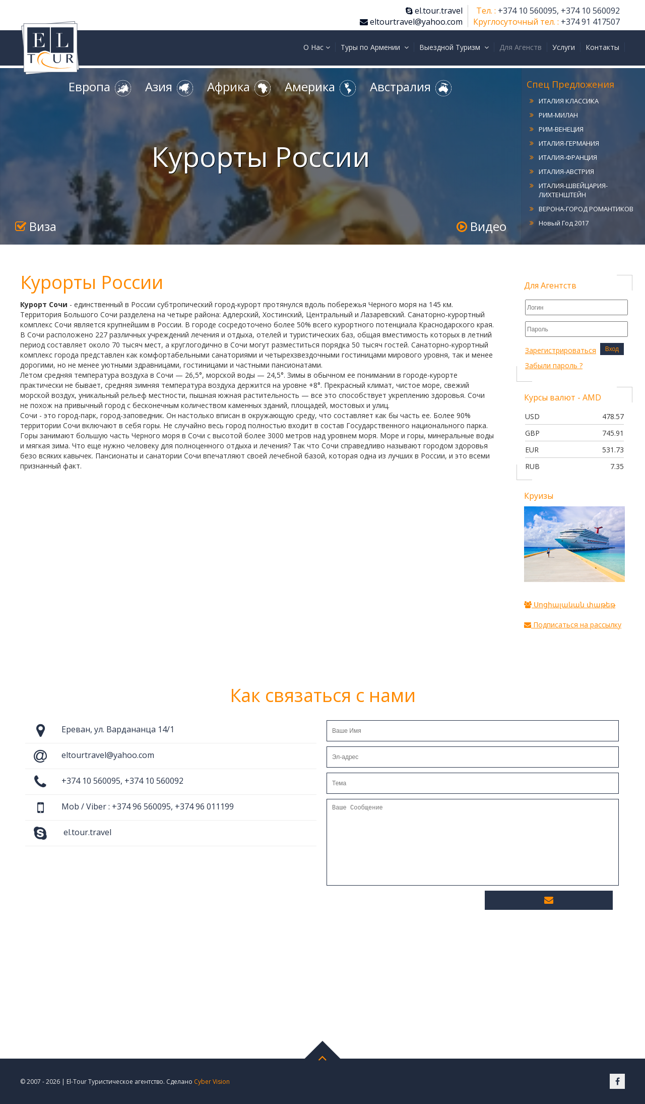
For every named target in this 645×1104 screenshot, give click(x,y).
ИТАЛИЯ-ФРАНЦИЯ (568, 157)
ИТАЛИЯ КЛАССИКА (569, 100)
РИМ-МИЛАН (558, 115)
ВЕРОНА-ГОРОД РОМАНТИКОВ (586, 208)
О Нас (316, 47)
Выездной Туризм (454, 47)
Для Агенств (520, 47)
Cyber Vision (212, 1081)
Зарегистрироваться (560, 350)
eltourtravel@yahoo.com (411, 21)
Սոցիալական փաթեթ (569, 604)
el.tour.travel (434, 10)
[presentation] (403, 907)
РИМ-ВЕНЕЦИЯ (561, 129)
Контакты (602, 47)
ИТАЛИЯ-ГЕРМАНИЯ (569, 143)
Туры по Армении (375, 47)
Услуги (563, 47)
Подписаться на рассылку (572, 624)
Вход (612, 349)
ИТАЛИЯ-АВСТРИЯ (566, 171)
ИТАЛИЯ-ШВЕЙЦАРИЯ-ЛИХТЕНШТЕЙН (573, 190)
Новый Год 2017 (564, 222)
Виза (35, 226)
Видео (481, 226)
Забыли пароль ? (554, 365)
